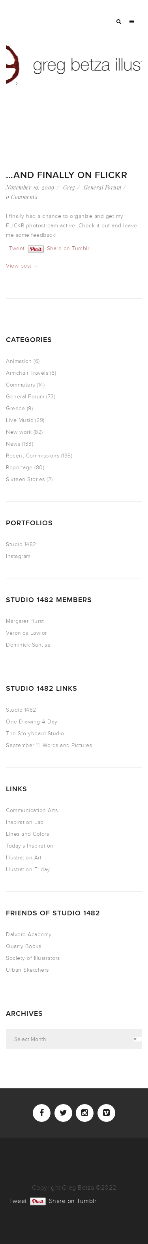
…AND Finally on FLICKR (66, 175)
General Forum (103, 187)
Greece (15, 408)
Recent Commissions (32, 455)
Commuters (20, 384)
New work (19, 432)
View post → (22, 265)
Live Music (19, 420)
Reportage (19, 467)
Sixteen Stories (25, 479)
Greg (69, 187)
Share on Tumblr (68, 248)
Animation (19, 361)
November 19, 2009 (30, 187)
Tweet (17, 248)
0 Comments (21, 197)
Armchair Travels (27, 373)
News (13, 444)
